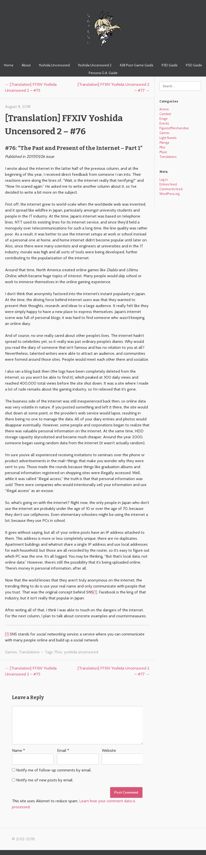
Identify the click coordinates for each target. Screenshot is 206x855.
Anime (164, 109)
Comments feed (171, 189)
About (26, 65)
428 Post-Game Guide (136, 65)
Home (8, 65)
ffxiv (58, 652)
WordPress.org (169, 194)
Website (109, 750)
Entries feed (168, 184)
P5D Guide (194, 65)
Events (164, 123)
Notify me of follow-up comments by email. (53, 770)
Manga (164, 142)
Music (163, 152)
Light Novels (167, 138)
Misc (162, 147)
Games (11, 652)
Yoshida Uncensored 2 (94, 65)
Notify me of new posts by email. (44, 780)
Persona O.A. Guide (103, 73)
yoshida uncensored (81, 652)
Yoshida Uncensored (54, 65)
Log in (163, 179)
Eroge (163, 119)
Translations (29, 652)
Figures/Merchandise (174, 128)
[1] (95, 592)
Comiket (165, 114)
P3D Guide (170, 65)
